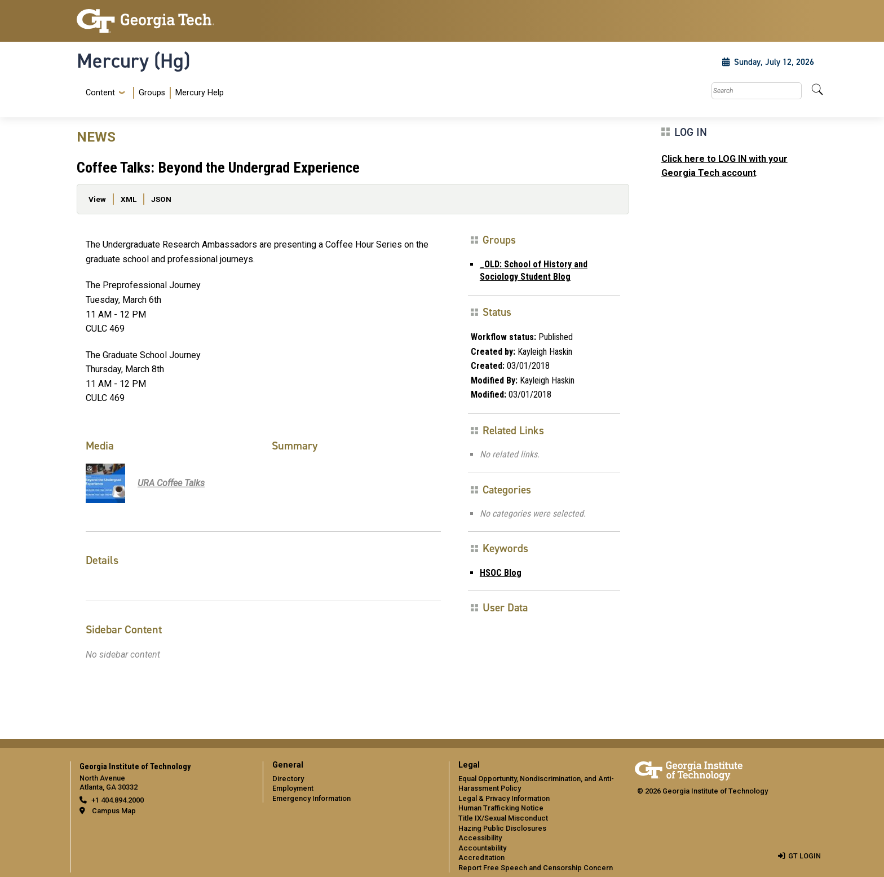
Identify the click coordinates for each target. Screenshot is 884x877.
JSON (161, 199)
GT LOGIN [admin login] (804, 856)
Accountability (482, 848)
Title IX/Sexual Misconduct (503, 818)
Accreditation (481, 857)
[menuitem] (152, 93)
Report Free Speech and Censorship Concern (535, 867)
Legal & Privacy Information (504, 798)
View (97, 199)
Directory (288, 778)
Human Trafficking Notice (500, 808)
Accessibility (480, 838)
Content (100, 93)
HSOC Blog (500, 572)
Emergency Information (311, 798)
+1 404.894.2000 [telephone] (117, 800)
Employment (292, 788)
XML (128, 199)
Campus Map (114, 811)
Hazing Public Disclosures (502, 828)
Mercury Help (199, 93)
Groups (152, 93)
